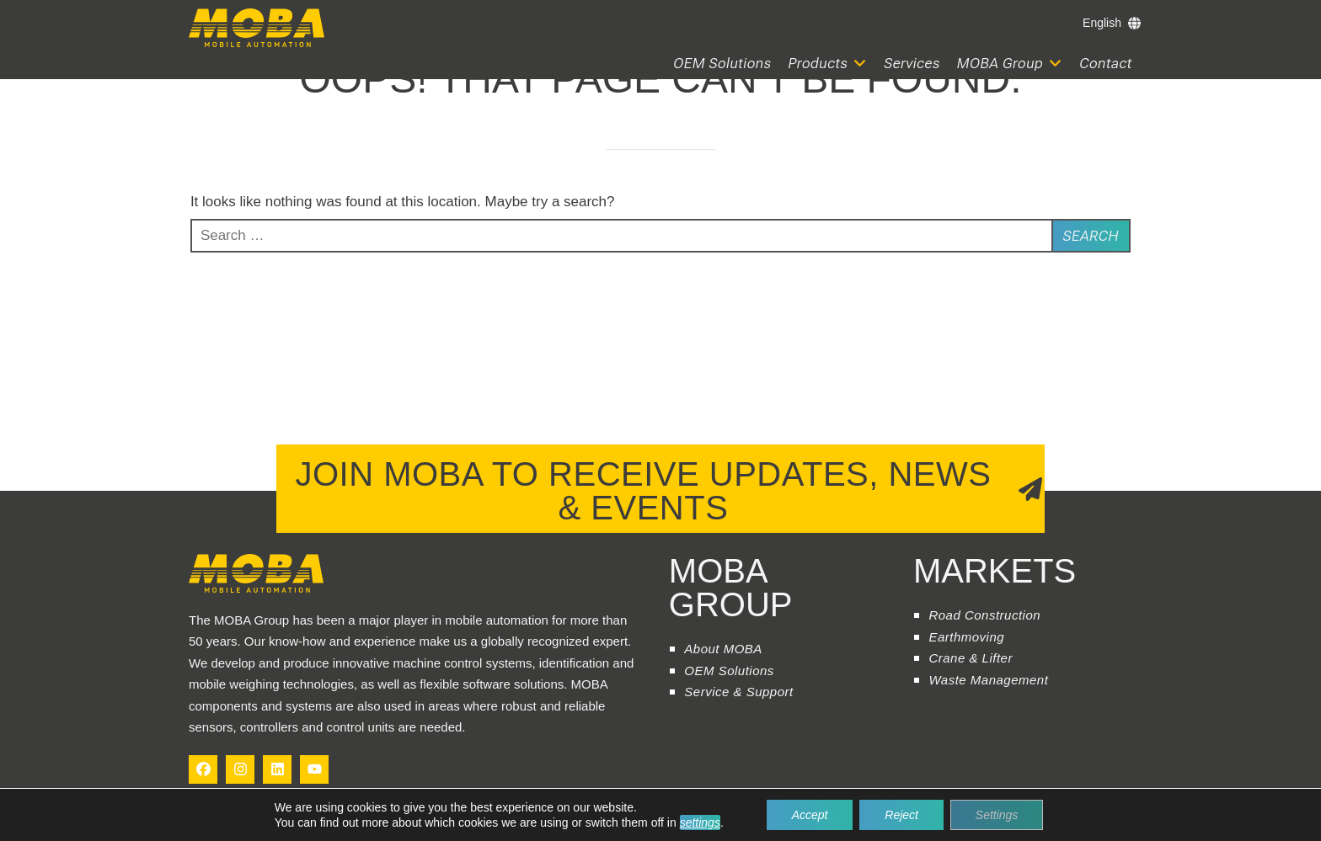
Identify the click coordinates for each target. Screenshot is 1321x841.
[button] (828, 63)
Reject (901, 815)
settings (699, 822)
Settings (997, 815)
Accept (810, 815)
